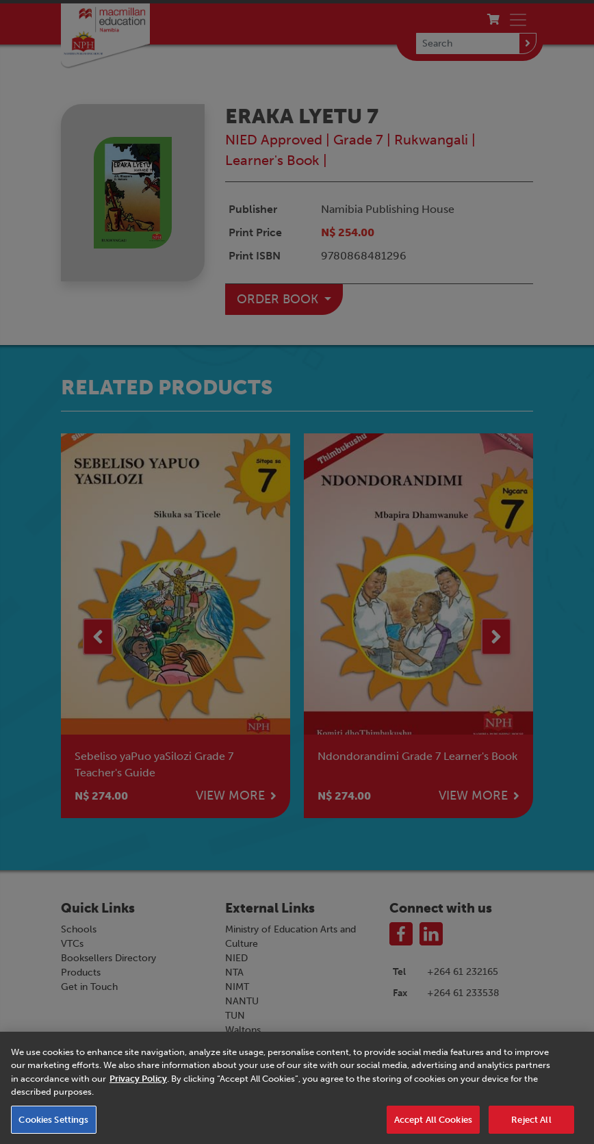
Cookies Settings (53, 1126)
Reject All (531, 1126)
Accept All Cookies (433, 1126)
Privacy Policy (138, 1085)
